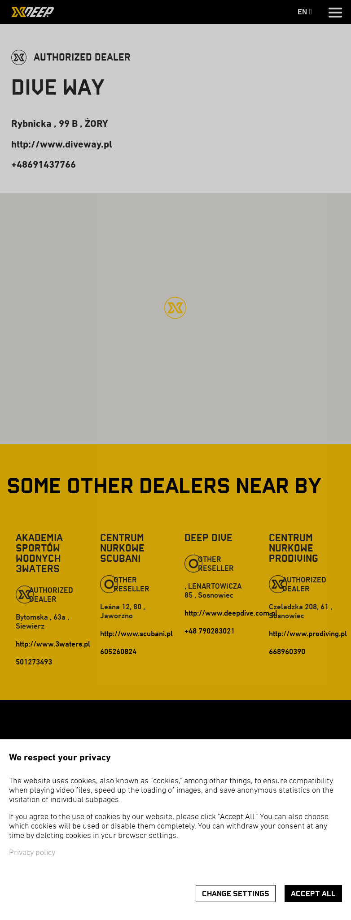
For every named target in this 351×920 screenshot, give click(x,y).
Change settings (235, 894)
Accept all (313, 894)
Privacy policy (32, 853)
